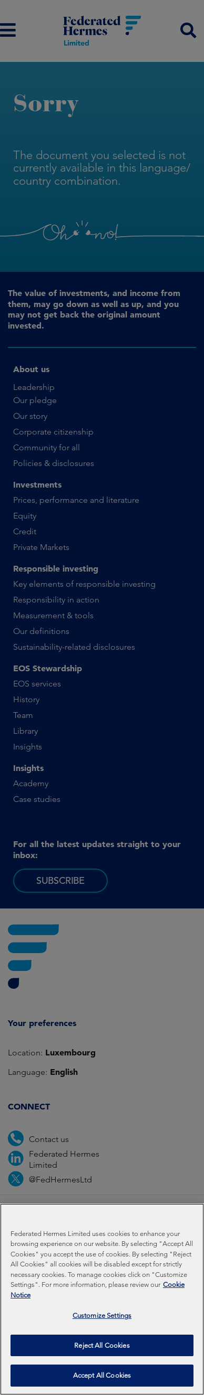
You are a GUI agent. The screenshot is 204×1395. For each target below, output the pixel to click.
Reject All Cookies (101, 1351)
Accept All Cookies (102, 1382)
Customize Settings (102, 1322)
